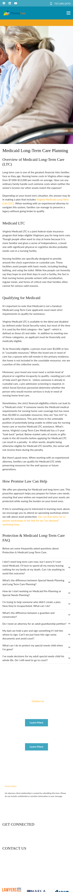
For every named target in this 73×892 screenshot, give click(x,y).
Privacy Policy (10, 786)
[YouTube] (15, 3)
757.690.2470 (62, 3)
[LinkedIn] (10, 3)
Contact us (38, 701)
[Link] (15, 13)
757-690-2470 (15, 868)
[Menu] (68, 13)
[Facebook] (4, 3)
